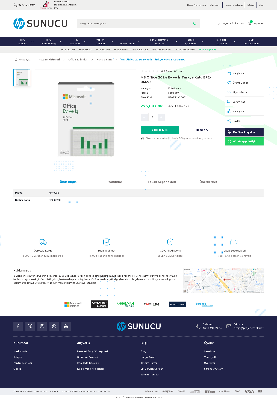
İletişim (17, 357)
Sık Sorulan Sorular (152, 368)
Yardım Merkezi (22, 362)
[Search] (138, 23)
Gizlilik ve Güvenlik (87, 357)
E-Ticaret (130, 397)
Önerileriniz (208, 182)
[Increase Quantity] (161, 117)
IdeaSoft (119, 397)
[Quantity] (152, 117)
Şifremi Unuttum (213, 368)
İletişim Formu (149, 362)
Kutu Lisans (175, 88)
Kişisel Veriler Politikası (90, 368)
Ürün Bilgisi (68, 182)
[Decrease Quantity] (144, 117)
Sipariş (17, 368)
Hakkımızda (20, 351)
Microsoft (173, 92)
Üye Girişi (209, 362)
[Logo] (40, 23)
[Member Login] (229, 23)
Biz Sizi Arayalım (241, 135)
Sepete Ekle (160, 129)
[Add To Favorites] (244, 83)
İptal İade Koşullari (88, 362)
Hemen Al (202, 129)
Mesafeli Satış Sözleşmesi (92, 351)
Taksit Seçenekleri (162, 182)
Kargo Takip (148, 357)
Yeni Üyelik (210, 357)
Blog (143, 351)
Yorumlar (115, 182)
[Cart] (255, 23)
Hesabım (209, 351)
